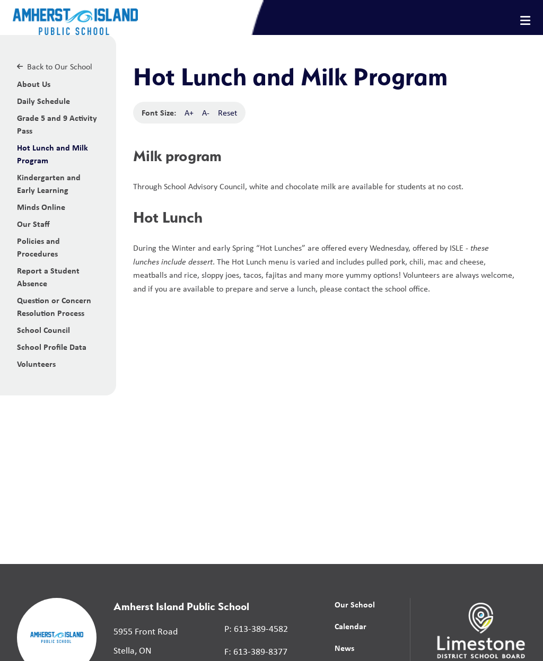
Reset (227, 112)
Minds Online (41, 207)
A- (205, 112)
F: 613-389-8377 (255, 651)
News (344, 648)
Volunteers (36, 363)
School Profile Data (51, 346)
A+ (189, 112)
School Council (43, 330)
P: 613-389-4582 (256, 628)
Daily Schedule (43, 101)
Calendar (350, 626)
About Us (33, 84)
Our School (355, 604)
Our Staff (33, 224)
